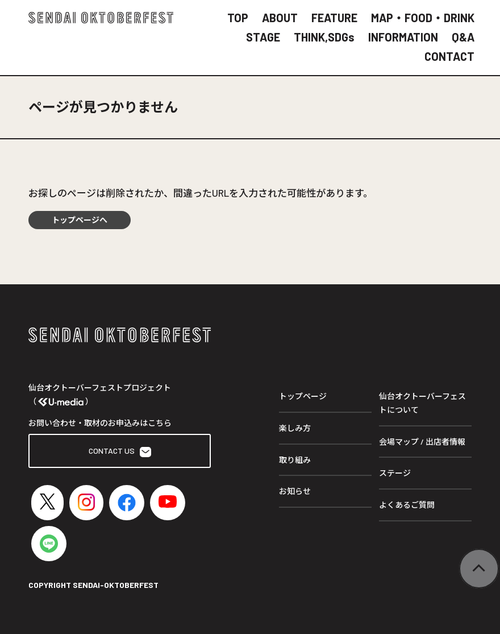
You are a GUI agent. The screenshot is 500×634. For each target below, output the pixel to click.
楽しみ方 (295, 428)
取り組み (295, 460)
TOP (237, 17)
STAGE (263, 37)
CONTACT (449, 56)
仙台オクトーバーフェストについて (422, 403)
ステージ (395, 473)
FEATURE (334, 17)
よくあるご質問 (407, 504)
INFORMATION (403, 37)
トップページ (303, 396)
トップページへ (79, 220)
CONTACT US (120, 451)
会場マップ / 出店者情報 (422, 441)
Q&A (463, 37)
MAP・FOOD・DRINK (422, 17)
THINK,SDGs (324, 37)
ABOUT (280, 17)
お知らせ (295, 491)
